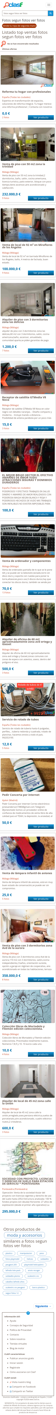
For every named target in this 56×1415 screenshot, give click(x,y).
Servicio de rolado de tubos (20, 719)
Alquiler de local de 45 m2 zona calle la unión (26, 1102)
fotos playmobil (12, 1259)
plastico (9, 1253)
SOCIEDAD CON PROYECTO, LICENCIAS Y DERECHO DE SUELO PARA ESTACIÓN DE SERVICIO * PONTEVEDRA (27, 1181)
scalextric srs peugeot (15, 1287)
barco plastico (38, 1287)
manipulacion (26, 1253)
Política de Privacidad (20, 1330)
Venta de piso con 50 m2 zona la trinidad (23, 165)
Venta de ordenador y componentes (26, 561)
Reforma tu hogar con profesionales (26, 92)
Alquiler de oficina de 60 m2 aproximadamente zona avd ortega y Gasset (27, 641)
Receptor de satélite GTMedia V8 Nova (24, 398)
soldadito (45, 1259)
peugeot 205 (11, 1264)
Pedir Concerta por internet (21, 795)
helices (30, 1259)
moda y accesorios (24, 1235)
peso (42, 1253)
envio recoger (34, 1270)
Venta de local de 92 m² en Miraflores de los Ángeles (27, 246)
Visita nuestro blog (20, 1382)
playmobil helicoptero (33, 1264)
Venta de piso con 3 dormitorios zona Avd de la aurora (27, 947)
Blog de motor (17, 1348)
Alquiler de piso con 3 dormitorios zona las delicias (25, 321)
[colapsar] (49, 5)
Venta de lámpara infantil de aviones (27, 873)
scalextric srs (33, 1276)
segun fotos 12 (12, 1293)
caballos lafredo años (15, 1281)
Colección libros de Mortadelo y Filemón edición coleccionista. (23, 1027)
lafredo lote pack (13, 1270)
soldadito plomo (13, 1276)
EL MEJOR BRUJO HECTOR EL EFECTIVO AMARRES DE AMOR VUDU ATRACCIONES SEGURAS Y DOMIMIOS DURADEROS (27, 478)
